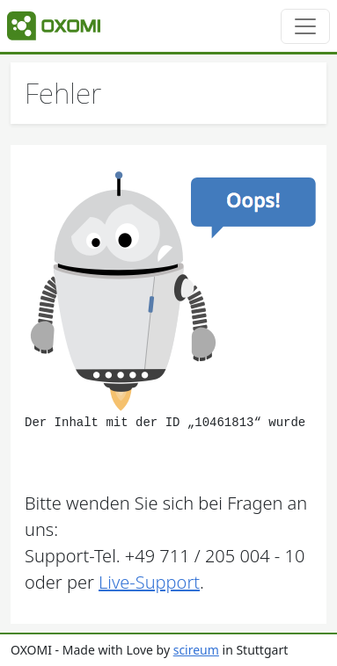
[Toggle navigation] (305, 26)
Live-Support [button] (149, 582)
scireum (196, 649)
